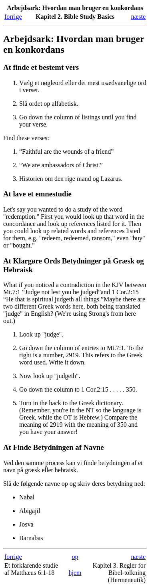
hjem (74, 572)
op (75, 556)
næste (138, 16)
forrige (13, 16)
